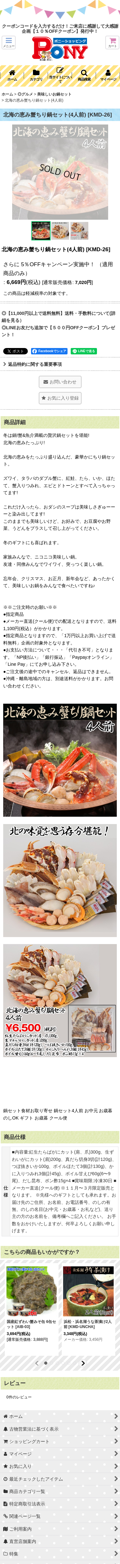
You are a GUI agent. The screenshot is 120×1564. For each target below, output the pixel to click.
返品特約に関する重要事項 (32, 364)
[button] (9, 42)
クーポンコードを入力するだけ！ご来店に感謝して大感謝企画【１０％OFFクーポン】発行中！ (60, 29)
